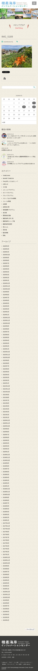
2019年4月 (6, 477)
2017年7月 (6, 537)
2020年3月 (6, 446)
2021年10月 (6, 391)
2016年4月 (6, 580)
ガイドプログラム (8, 192)
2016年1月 (6, 589)
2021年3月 (6, 411)
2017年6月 (6, 540)
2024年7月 (6, 297)
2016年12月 (6, 557)
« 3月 (3, 122)
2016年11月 (6, 560)
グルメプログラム (8, 195)
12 (34, 107)
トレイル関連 (7, 201)
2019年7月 (6, 469)
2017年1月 (6, 554)
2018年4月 (6, 511)
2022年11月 (6, 354)
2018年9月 (6, 497)
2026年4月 (6, 246)
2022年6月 (6, 369)
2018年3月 (6, 514)
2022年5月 (6, 371)
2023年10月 (6, 323)
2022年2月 (6, 380)
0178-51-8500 (8, 652)
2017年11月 (6, 526)
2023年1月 (6, 349)
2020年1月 (6, 451)
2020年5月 (6, 440)
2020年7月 (6, 434)
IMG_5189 (7, 36)
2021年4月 (6, 409)
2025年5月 (6, 269)
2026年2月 (6, 252)
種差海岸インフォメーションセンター (19, 4)
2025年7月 (6, 263)
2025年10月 (6, 254)
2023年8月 (6, 329)
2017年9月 (6, 531)
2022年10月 (6, 357)
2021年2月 (6, 414)
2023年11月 (6, 320)
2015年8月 (6, 603)
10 (24, 107)
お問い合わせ (26, 664)
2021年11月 (6, 389)
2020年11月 (6, 423)
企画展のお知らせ (7, 150)
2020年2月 (6, 449)
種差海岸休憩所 (7, 224)
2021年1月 (6, 417)
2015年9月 (6, 600)
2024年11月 (6, 286)
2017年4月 (6, 546)
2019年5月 (6, 474)
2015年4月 (6, 614)
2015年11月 (6, 594)
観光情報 (5, 232)
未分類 (5, 212)
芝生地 (5, 230)
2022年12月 (6, 351)
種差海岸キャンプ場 (9, 221)
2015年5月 (6, 611)
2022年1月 (6, 383)
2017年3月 (6, 549)
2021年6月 (6, 403)
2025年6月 (6, 266)
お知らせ (5, 184)
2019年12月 (6, 454)
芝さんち (5, 227)
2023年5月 (6, 337)
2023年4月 (6, 340)
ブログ (10, 662)
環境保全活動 (7, 215)
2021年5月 (6, 406)
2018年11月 (6, 491)
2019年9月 (6, 463)
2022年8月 (6, 363)
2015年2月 (6, 620)
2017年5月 (6, 543)
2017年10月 (6, 529)
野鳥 (4, 235)
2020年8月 (6, 431)
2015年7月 (6, 606)
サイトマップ (10, 664)
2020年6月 (6, 437)
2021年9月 (6, 394)
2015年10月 (6, 597)
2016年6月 (6, 574)
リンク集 (16, 662)
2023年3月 (6, 343)
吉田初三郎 (6, 207)
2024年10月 (6, 289)
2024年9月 (6, 292)
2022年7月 (6, 366)
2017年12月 (6, 523)
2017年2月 (6, 551)
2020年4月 (6, 443)
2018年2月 (6, 517)
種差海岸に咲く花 (8, 218)
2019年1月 (6, 486)
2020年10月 (6, 426)
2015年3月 (6, 617)
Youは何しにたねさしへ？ (10, 181)
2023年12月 (6, 317)
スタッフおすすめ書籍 (9, 198)
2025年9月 (6, 257)
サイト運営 (18, 664)
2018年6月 (6, 506)
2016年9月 (6, 566)
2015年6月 (6, 609)
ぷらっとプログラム (9, 190)
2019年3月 (6, 480)
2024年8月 (6, 294)
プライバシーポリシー (25, 662)
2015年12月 (6, 591)
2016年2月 (6, 586)
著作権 (4, 664)
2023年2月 (6, 346)
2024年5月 (6, 303)
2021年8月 (6, 397)
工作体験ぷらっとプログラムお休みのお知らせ (21, 163)
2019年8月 (6, 466)
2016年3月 (6, 583)
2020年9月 (6, 429)
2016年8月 (6, 569)
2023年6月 (6, 334)
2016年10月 (6, 563)
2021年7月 (6, 400)
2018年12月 (6, 489)
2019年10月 (6, 460)
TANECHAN (6, 175)
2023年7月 (6, 332)
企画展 (5, 204)
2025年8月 (6, 260)
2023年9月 (6, 326)
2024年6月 (6, 300)
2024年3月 (6, 309)
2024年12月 (6, 283)
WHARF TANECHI (8, 178)
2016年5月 (6, 577)
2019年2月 (6, 483)
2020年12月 (6, 420)
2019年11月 (6, 457)
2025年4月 (6, 272)
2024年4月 (6, 306)
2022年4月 (6, 374)
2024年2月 (6, 312)
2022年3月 (6, 377)
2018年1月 (6, 520)
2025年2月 (6, 277)
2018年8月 (6, 500)
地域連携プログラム (9, 210)
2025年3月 (6, 274)
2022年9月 (6, 360)
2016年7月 (6, 571)
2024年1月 (6, 314)
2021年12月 (6, 386)
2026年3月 (6, 249)
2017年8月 (6, 534)
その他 (5, 187)
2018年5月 (6, 509)
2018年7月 (6, 503)
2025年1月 (6, 280)
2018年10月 (6, 494)
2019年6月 (6, 471)
